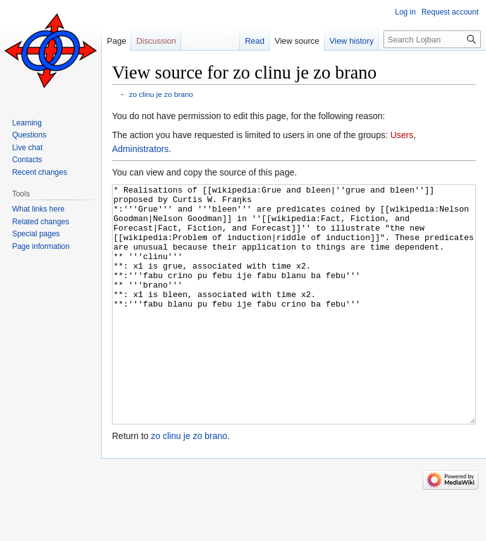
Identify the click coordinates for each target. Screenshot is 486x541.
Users (402, 135)
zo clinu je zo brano (161, 94)
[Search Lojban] (432, 39)
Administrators (140, 149)
